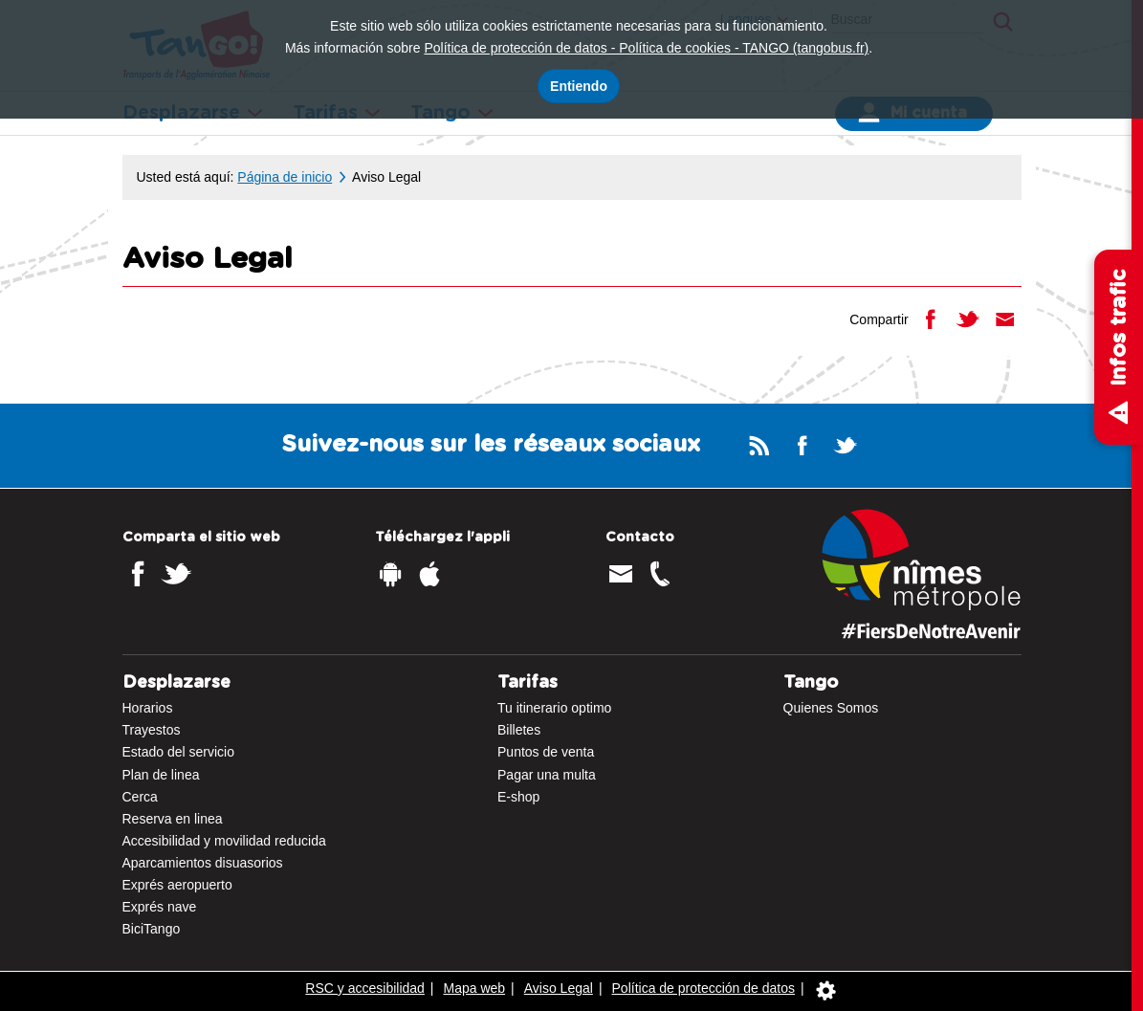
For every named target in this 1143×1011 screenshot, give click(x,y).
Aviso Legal (558, 988)
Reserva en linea (172, 818)
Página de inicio (284, 177)
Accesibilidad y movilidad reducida (224, 840)
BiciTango (151, 928)
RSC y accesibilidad (365, 988)
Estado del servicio (178, 751)
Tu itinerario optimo (554, 707)
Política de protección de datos (703, 988)
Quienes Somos (831, 707)
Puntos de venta (545, 751)
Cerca (140, 796)
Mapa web (475, 988)
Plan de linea (161, 774)
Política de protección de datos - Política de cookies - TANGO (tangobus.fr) (646, 47)
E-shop (518, 796)
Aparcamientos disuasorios (202, 862)
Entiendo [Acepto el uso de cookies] (578, 86)
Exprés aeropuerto (177, 884)
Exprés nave (159, 906)
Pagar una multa (546, 774)
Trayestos (151, 729)
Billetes (518, 729)
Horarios (147, 707)
